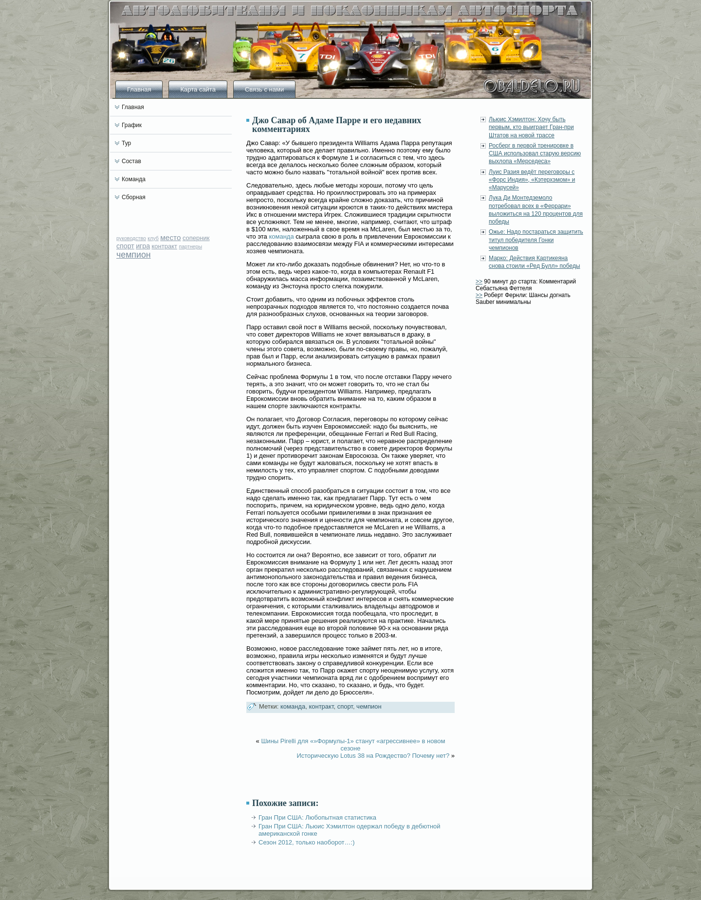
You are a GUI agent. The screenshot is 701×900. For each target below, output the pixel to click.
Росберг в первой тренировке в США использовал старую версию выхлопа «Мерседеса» (535, 153)
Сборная (134, 197)
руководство (131, 238)
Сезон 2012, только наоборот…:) (306, 842)
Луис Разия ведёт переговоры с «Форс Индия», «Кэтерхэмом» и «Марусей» (532, 180)
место (170, 237)
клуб (153, 238)
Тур (126, 143)
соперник (196, 238)
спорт (125, 246)
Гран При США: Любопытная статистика (317, 817)
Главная (139, 89)
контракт (164, 246)
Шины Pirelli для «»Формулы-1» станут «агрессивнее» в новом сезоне (353, 744)
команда (281, 236)
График (132, 125)
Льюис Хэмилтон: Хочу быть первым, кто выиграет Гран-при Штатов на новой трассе (531, 127)
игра (143, 246)
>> (479, 281)
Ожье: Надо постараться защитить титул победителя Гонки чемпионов (536, 239)
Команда (134, 179)
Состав (131, 161)
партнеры (190, 246)
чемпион (133, 255)
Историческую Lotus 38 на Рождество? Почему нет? (372, 755)
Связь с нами (264, 89)
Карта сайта (197, 89)
